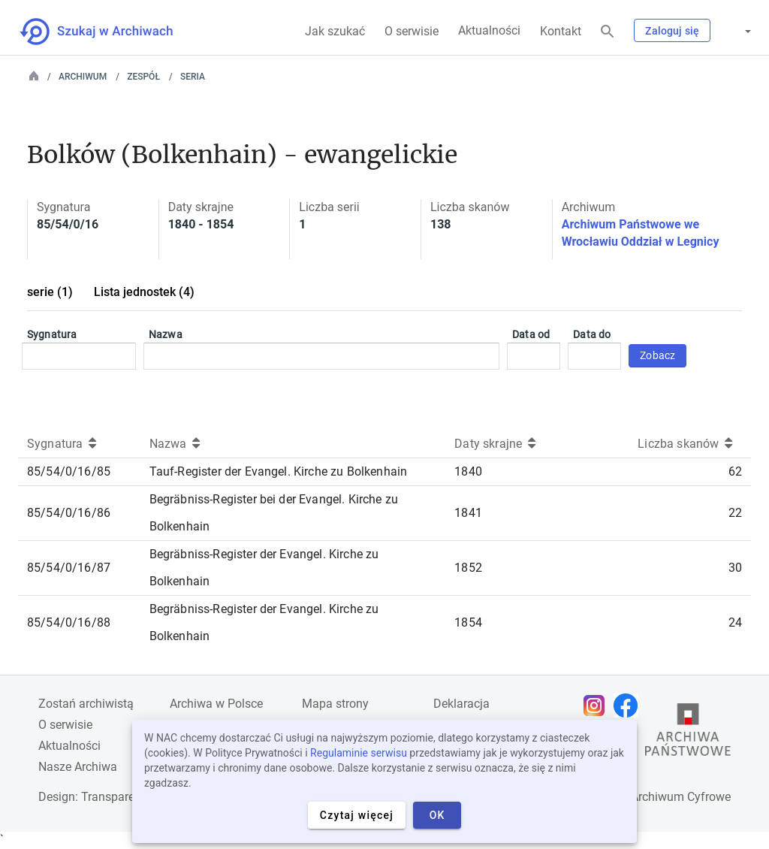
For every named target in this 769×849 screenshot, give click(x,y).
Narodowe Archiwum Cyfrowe (652, 797)
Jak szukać (335, 31)
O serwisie (411, 31)
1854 (468, 622)
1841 (468, 513)
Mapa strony (335, 703)
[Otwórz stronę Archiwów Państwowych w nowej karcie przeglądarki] (688, 733)
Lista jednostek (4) (144, 292)
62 (735, 471)
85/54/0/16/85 (68, 471)
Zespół (143, 76)
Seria (192, 76)
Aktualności (489, 30)
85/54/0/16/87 (68, 567)
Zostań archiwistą (86, 703)
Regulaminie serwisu (358, 753)
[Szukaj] (607, 32)
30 (735, 567)
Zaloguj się (672, 31)
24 (735, 622)
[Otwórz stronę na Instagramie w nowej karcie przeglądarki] (598, 705)
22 (735, 513)
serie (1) (50, 292)
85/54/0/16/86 (68, 513)
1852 (468, 567)
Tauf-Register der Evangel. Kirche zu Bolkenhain (278, 471)
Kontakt (560, 31)
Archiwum (83, 76)
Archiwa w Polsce (216, 703)
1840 (468, 471)
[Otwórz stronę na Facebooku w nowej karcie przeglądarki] (629, 705)
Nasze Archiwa (77, 767)
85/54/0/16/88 (68, 622)
